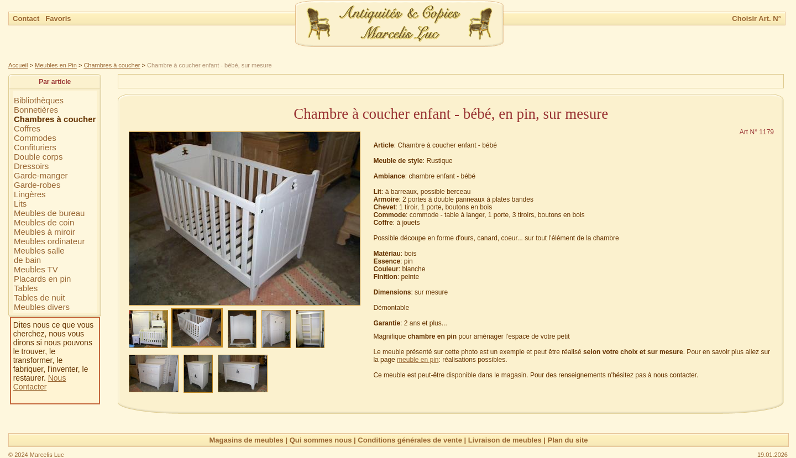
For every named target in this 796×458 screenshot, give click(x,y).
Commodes (35, 138)
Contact (27, 18)
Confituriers (35, 147)
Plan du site (568, 440)
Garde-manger (41, 175)
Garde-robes (37, 184)
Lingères (30, 194)
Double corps (38, 156)
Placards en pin (42, 278)
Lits (20, 203)
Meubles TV (36, 269)
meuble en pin (417, 360)
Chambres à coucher (111, 65)
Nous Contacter (39, 382)
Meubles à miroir (44, 231)
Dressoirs (31, 166)
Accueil (18, 65)
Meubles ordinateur (49, 241)
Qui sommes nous (321, 440)
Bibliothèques (39, 100)
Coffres (27, 128)
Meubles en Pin (56, 65)
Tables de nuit (39, 297)
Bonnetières (36, 109)
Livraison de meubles (505, 440)
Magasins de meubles (246, 440)
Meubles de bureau (49, 213)
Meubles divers (42, 307)
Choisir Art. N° (756, 18)
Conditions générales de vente (410, 440)
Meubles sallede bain (39, 255)
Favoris (58, 18)
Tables (26, 288)
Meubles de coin (44, 222)
